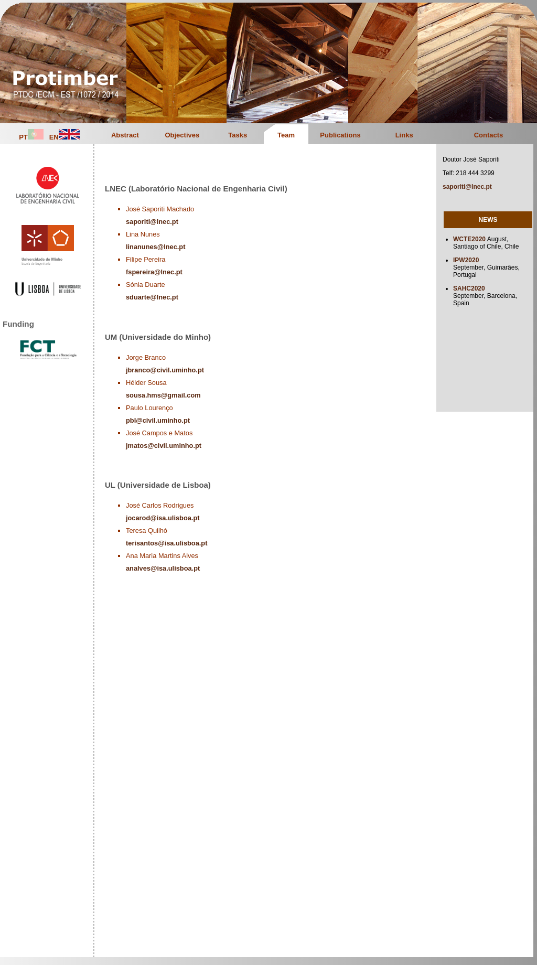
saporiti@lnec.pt (152, 222)
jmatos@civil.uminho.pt (163, 445)
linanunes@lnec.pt (155, 247)
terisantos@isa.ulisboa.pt (166, 543)
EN (64, 137)
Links (404, 135)
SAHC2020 (469, 288)
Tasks (237, 135)
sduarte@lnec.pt (152, 297)
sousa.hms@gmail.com (163, 395)
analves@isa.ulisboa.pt (163, 568)
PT (31, 137)
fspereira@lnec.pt (154, 272)
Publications (340, 135)
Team (286, 135)
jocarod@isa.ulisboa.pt (162, 518)
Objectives (182, 135)
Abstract (125, 135)
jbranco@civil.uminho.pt (165, 370)
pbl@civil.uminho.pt (158, 420)
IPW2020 (466, 260)
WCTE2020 (469, 239)
